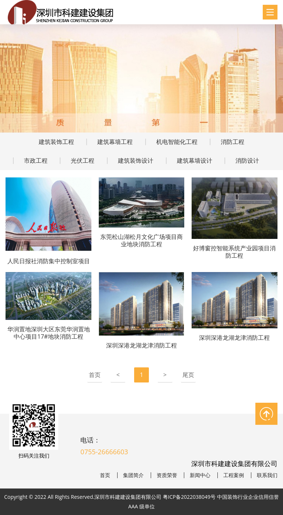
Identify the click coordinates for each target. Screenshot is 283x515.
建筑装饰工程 (56, 142)
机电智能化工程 (177, 142)
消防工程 (232, 142)
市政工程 (36, 160)
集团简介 (133, 475)
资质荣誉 (167, 475)
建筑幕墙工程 (115, 142)
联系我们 (267, 475)
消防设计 (247, 160)
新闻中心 (200, 475)
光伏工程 (82, 160)
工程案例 (233, 475)
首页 (95, 375)
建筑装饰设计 (135, 160)
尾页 (188, 375)
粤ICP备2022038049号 (189, 496)
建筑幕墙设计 (194, 160)
